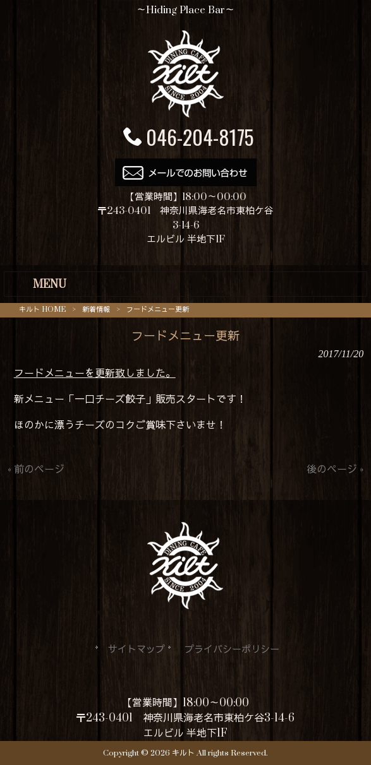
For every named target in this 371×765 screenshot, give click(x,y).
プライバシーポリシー (232, 649)
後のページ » (335, 470)
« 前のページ (36, 470)
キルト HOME (42, 309)
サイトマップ (136, 649)
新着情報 (96, 309)
